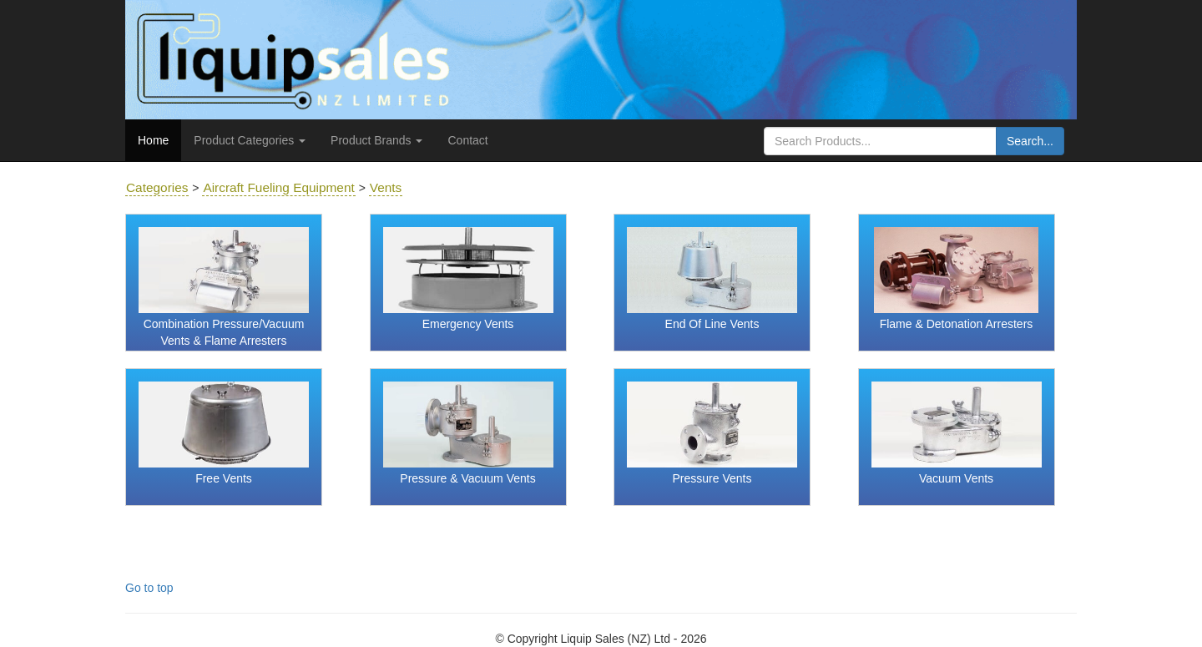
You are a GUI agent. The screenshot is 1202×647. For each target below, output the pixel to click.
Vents (386, 187)
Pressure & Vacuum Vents (467, 478)
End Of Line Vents (712, 324)
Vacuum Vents (956, 478)
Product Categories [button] (250, 140)
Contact (467, 140)
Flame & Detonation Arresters (956, 324)
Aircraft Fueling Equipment (278, 187)
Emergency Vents (468, 324)
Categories (157, 187)
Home (153, 140)
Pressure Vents (712, 478)
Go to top (149, 587)
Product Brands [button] (376, 140)
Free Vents (223, 478)
